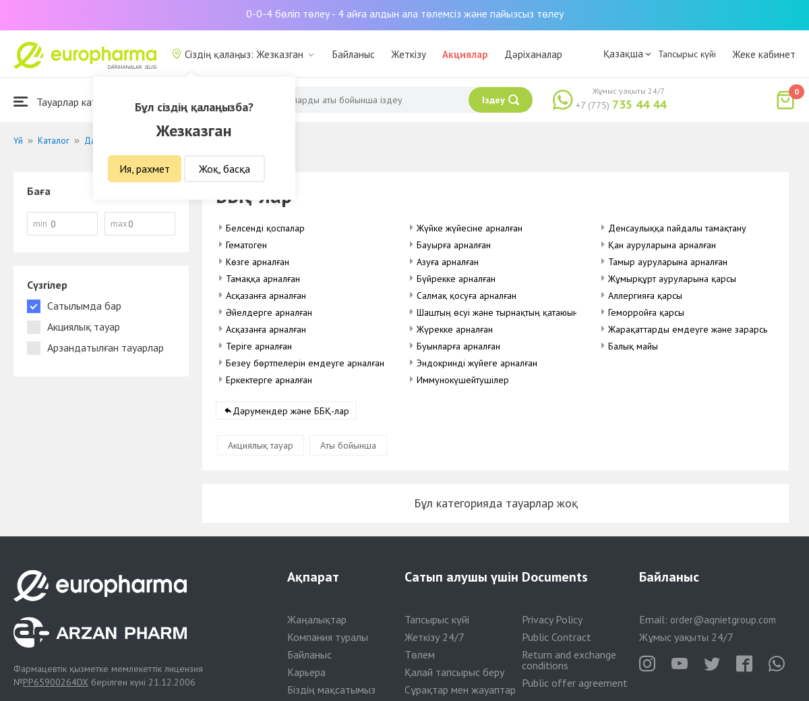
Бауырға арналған (454, 245)
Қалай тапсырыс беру (454, 672)
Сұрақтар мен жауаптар (460, 689)
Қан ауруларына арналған (662, 245)
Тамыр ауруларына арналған (667, 262)
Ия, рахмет (144, 168)
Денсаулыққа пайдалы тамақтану (677, 228)
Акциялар (465, 54)
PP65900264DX (55, 682)
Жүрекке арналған (455, 329)
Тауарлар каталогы (68, 101)
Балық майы (633, 346)
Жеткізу (408, 54)
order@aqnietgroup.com (723, 619)
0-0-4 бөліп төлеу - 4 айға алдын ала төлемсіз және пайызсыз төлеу (405, 13)
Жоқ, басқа (224, 168)
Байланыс (353, 54)
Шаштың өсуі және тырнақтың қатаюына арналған (519, 312)
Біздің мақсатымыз (331, 689)
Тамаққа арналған (263, 279)
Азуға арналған (448, 262)
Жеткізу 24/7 (434, 637)
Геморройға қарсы (646, 312)
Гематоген (246, 245)
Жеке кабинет (764, 54)
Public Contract (556, 637)
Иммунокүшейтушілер (463, 380)
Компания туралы (327, 637)
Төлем (419, 654)
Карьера (306, 672)
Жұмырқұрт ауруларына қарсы (672, 279)
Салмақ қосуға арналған (466, 295)
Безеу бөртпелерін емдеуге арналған (305, 363)
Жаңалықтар (317, 619)
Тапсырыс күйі (687, 54)
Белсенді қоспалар (265, 228)
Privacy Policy (552, 619)
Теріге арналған (259, 346)
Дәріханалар (533, 54)
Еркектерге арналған (269, 380)
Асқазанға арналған (266, 295)
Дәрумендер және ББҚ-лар (291, 411)
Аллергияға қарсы (645, 295)
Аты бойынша (348, 445)
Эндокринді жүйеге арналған (477, 363)
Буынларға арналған (458, 346)
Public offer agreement (575, 683)
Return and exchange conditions (569, 660)
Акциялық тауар (260, 445)
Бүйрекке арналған (456, 279)
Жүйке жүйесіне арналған (469, 228)
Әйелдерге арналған (269, 312)
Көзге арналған (257, 262)
